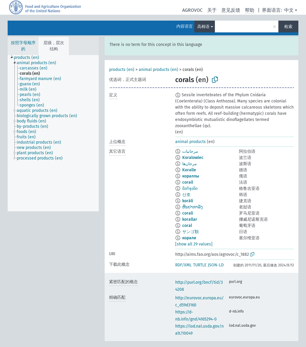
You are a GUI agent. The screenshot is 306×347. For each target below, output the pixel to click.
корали (189, 237)
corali (187, 213)
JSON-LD (216, 265)
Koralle (189, 169)
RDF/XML (183, 265)
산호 (186, 194)
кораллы (190, 176)
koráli (187, 200)
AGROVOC (192, 10)
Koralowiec (192, 157)
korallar (189, 219)
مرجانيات (190, 151)
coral (187, 225)
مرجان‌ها (189, 163)
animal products (190, 141)
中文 (289, 10)
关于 (212, 10)
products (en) (121, 69)
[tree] (53, 133)
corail (187, 182)
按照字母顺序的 (23, 46)
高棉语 (203, 26)
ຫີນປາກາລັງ (192, 207)
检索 (288, 26)
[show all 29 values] (194, 244)
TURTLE (199, 265)
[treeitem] (29, 57)
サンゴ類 (190, 231)
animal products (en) (158, 69)
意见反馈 (230, 10)
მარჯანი (190, 188)
